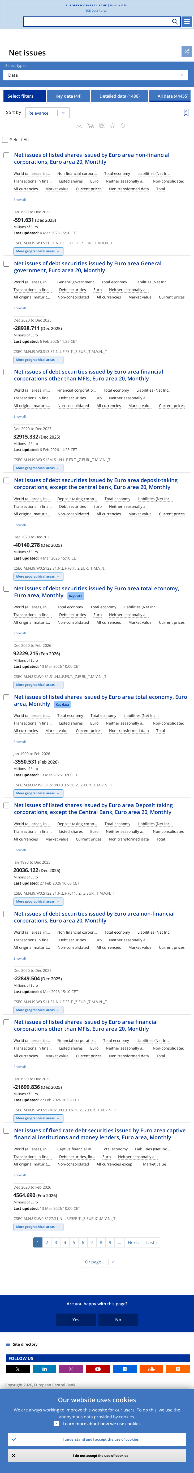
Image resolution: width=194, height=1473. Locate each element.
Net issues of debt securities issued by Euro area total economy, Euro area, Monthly (96, 592)
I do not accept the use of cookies (100, 1456)
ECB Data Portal (96, 10)
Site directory (25, 1344)
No (118, 1320)
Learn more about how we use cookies (102, 1424)
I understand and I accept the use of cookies (101, 1439)
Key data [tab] (68, 96)
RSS (178, 1369)
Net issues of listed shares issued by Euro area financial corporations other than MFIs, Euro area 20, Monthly (86, 1025)
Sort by (13, 112)
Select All (19, 139)
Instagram (71, 1369)
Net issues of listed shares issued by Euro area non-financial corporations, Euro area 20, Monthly (92, 158)
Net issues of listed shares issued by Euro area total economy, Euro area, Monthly (100, 700)
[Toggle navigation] (187, 21)
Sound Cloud (151, 1369)
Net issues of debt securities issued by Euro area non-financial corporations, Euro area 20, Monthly (94, 917)
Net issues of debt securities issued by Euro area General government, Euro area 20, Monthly (88, 267)
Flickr (125, 1369)
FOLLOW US (20, 1358)
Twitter (18, 1369)
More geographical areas (35, 251)
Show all (20, 199)
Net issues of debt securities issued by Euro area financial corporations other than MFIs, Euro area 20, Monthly (88, 375)
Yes (75, 1320)
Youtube (98, 1369)
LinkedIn (45, 1369)
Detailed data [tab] (120, 96)
